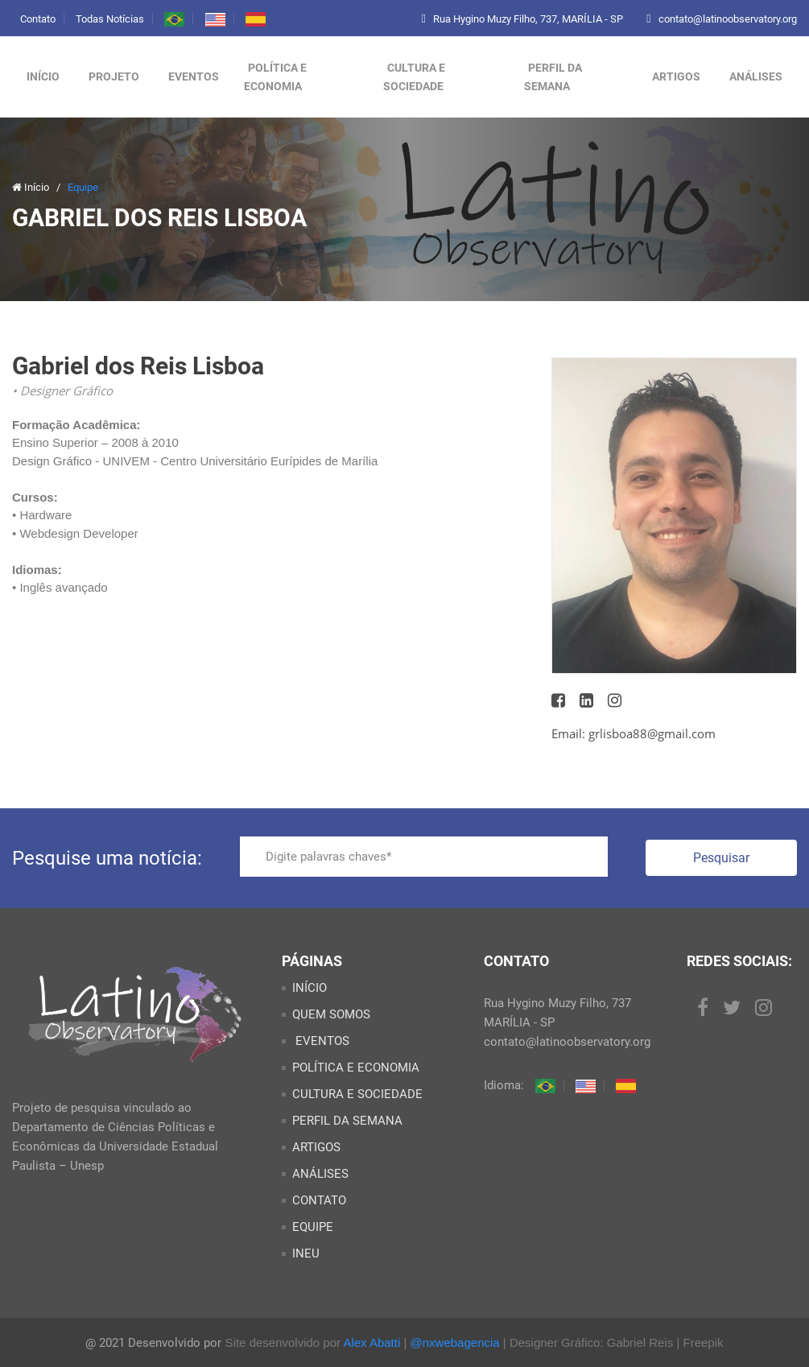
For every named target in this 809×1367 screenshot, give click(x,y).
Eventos (193, 76)
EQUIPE (312, 1227)
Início (43, 76)
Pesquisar (721, 857)
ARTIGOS (676, 76)
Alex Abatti (371, 1342)
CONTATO (319, 1200)
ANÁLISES (755, 76)
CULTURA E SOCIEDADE (414, 77)
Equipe (83, 187)
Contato (38, 19)
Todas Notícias (110, 19)
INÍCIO (309, 988)
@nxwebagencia (455, 1342)
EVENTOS (320, 1041)
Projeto (114, 76)
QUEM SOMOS (331, 1014)
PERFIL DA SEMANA (553, 77)
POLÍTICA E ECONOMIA (275, 77)
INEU (306, 1253)
